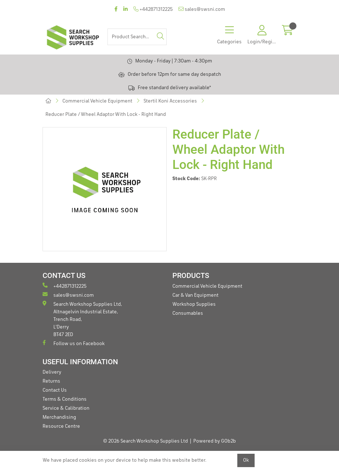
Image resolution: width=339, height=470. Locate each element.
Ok (246, 460)
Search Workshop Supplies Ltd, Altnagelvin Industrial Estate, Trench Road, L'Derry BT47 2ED (82, 319)
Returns (51, 381)
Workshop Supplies (194, 304)
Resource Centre (61, 426)
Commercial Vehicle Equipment (97, 101)
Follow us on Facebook (74, 343)
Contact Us (55, 390)
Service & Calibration (66, 408)
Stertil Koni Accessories (170, 101)
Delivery (52, 372)
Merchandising (59, 417)
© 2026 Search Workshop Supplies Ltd (145, 441)
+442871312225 (153, 9)
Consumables (187, 313)
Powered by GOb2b (214, 441)
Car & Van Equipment (195, 295)
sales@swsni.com (202, 9)
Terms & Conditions (65, 399)
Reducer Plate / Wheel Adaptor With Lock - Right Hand (105, 114)
